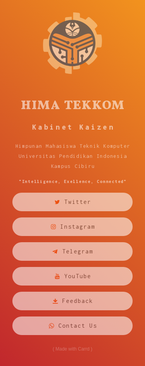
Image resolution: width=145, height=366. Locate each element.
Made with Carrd (72, 349)
